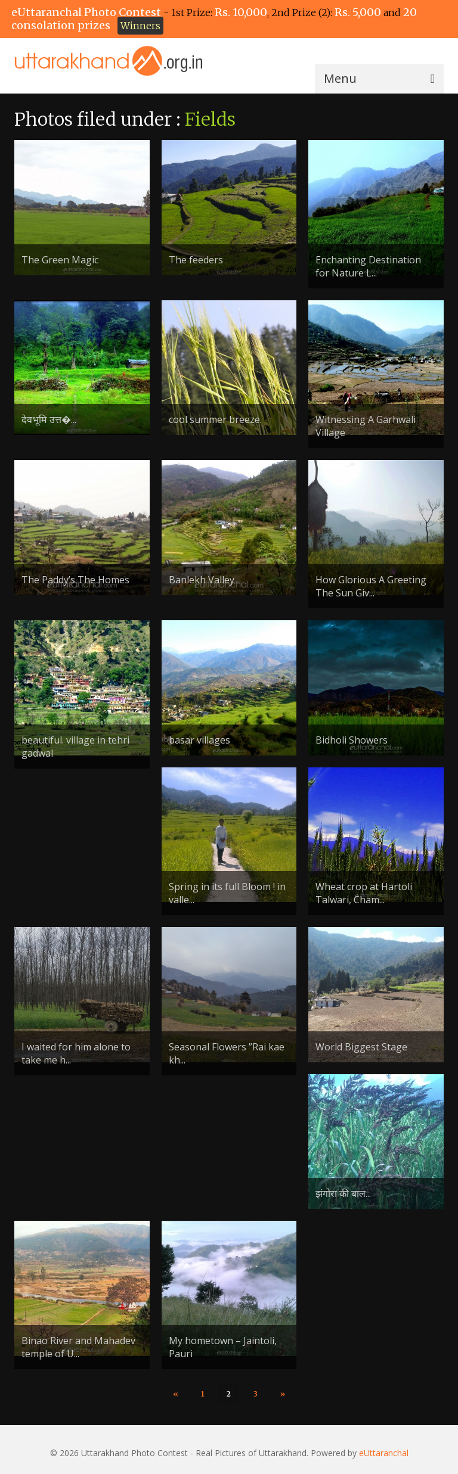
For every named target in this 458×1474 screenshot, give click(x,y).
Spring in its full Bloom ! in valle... (227, 893)
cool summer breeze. (215, 419)
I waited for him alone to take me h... (76, 1053)
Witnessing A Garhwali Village (365, 426)
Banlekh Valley (201, 579)
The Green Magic (59, 259)
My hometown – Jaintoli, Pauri (223, 1347)
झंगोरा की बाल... (343, 1193)
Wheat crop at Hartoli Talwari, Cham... (363, 893)
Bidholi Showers (351, 740)
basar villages (199, 740)
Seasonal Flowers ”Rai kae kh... (226, 1053)
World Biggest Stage (361, 1046)
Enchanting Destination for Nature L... (368, 266)
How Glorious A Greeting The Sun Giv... (370, 586)
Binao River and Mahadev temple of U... (78, 1347)
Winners (140, 26)
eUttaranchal (384, 1453)
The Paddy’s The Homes (75, 579)
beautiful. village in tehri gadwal (75, 746)
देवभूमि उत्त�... (48, 419)
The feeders (196, 259)
